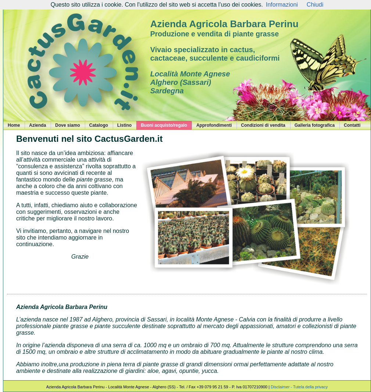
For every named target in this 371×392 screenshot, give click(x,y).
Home (14, 125)
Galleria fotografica (315, 125)
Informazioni (282, 4)
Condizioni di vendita (263, 125)
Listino (124, 125)
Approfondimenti (214, 125)
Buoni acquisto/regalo (164, 125)
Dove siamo (67, 125)
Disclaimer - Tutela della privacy (299, 387)
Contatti (352, 125)
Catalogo (98, 125)
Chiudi (315, 4)
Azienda (37, 125)
